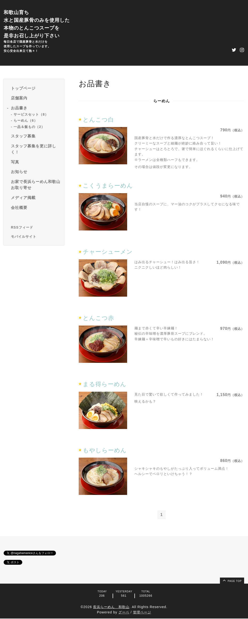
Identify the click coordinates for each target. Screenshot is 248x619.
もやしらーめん (105, 450)
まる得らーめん (104, 384)
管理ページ (142, 612)
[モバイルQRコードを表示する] (36, 236)
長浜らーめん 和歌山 (111, 607)
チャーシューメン (108, 251)
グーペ (123, 612)
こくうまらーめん (108, 185)
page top (232, 580)
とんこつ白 (98, 119)
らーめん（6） (26, 120)
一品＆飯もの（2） (29, 127)
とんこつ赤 (98, 318)
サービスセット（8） (31, 114)
